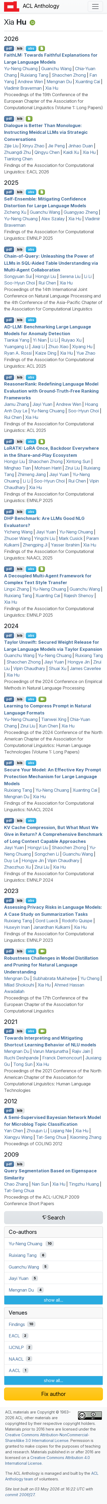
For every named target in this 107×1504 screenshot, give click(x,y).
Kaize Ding (45, 353)
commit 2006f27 (19, 1494)
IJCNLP (16, 1347)
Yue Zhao (85, 353)
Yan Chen (13, 1130)
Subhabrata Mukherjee (55, 978)
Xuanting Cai (87, 81)
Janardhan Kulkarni (51, 927)
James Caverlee (85, 668)
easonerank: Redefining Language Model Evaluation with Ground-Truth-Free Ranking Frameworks (51, 390)
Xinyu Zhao (33, 145)
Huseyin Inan (17, 927)
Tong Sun (23, 1064)
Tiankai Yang (16, 340)
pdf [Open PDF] (9, 48)
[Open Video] (42, 699)
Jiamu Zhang (16, 404)
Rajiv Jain (81, 1051)
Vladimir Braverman (23, 88)
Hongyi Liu (45, 276)
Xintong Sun (78, 461)
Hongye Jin (78, 662)
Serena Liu (70, 276)
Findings (17, 1324)
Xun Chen (48, 726)
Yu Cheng (89, 978)
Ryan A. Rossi (18, 353)
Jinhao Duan (80, 145)
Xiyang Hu (82, 346)
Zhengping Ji (35, 545)
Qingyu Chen (47, 152)
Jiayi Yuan (42, 404)
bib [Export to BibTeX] (19, 48)
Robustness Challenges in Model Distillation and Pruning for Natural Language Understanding (51, 964)
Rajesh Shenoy (78, 595)
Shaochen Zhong (69, 75)
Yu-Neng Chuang (21, 68)
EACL (14, 1335)
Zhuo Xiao (58, 346)
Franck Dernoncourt (62, 1057)
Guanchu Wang (56, 68)
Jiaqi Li (38, 346)
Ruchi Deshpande (21, 1057)
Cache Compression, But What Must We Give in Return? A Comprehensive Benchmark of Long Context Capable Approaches (53, 834)
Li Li (88, 276)
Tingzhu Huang (84, 1184)
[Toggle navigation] (95, 6)
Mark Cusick (71, 538)
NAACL (16, 1358)
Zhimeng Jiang (32, 474)
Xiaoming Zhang (85, 1137)
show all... (53, 1300)
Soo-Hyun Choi (19, 283)
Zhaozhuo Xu (17, 867)
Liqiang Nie (61, 1130)
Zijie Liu (11, 145)
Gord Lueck (46, 920)
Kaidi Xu (71, 152)
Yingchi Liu (44, 538)
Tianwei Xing (53, 719)
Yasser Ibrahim (65, 545)
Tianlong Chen (18, 158)
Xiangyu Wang (18, 1137)
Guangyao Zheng (81, 212)
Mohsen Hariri (47, 468)
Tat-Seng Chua (51, 1137)
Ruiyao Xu (71, 340)
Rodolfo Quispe (77, 920)
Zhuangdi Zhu (17, 152)
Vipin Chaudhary (29, 668)
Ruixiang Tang (34, 75)
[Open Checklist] (41, 48)
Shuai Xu (57, 668)
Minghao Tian (17, 468)
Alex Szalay (53, 218)
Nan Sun (40, 1184)
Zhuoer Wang (17, 538)
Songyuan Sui (18, 276)
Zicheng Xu (15, 212)
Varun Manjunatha (50, 1051)
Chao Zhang (16, 1184)
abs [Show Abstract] (31, 48)
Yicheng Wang (18, 532)
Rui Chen (47, 283)
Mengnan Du (59, 81)
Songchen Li (46, 854)
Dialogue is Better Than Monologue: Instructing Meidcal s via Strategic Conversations (46, 132)
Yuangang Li (16, 346)
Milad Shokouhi (19, 985)
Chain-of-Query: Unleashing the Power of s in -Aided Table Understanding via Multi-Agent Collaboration (51, 263)
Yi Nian (40, 340)
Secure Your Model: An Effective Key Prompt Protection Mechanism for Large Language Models (52, 776)
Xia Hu (51, 88)
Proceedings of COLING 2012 (33, 1143)
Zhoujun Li (37, 1130)
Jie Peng (56, 145)
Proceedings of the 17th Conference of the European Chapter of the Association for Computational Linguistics (46, 1004)
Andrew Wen (30, 81)
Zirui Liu (72, 468)
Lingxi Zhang (16, 589)
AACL (14, 1370)
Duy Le (11, 860)
